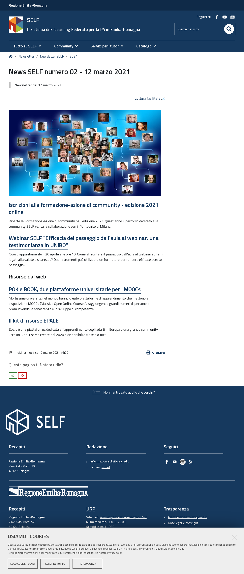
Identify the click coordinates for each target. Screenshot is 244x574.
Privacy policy (114, 553)
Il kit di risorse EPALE (34, 320)
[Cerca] (229, 29)
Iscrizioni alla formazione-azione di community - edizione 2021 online (84, 208)
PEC (111, 526)
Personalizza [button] (87, 564)
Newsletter (26, 56)
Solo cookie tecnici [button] (22, 564)
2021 (73, 56)
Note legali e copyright (183, 522)
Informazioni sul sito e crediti (109, 461)
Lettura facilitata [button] (150, 98)
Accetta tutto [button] (55, 564)
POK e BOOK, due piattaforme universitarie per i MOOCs (75, 289)
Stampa (155, 352)
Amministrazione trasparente (187, 517)
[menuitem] (29, 46)
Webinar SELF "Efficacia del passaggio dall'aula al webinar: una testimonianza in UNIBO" (84, 241)
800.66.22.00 (117, 521)
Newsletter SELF (52, 56)
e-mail (106, 467)
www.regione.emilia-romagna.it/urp (123, 517)
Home (11, 56)
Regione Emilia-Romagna (28, 5)
